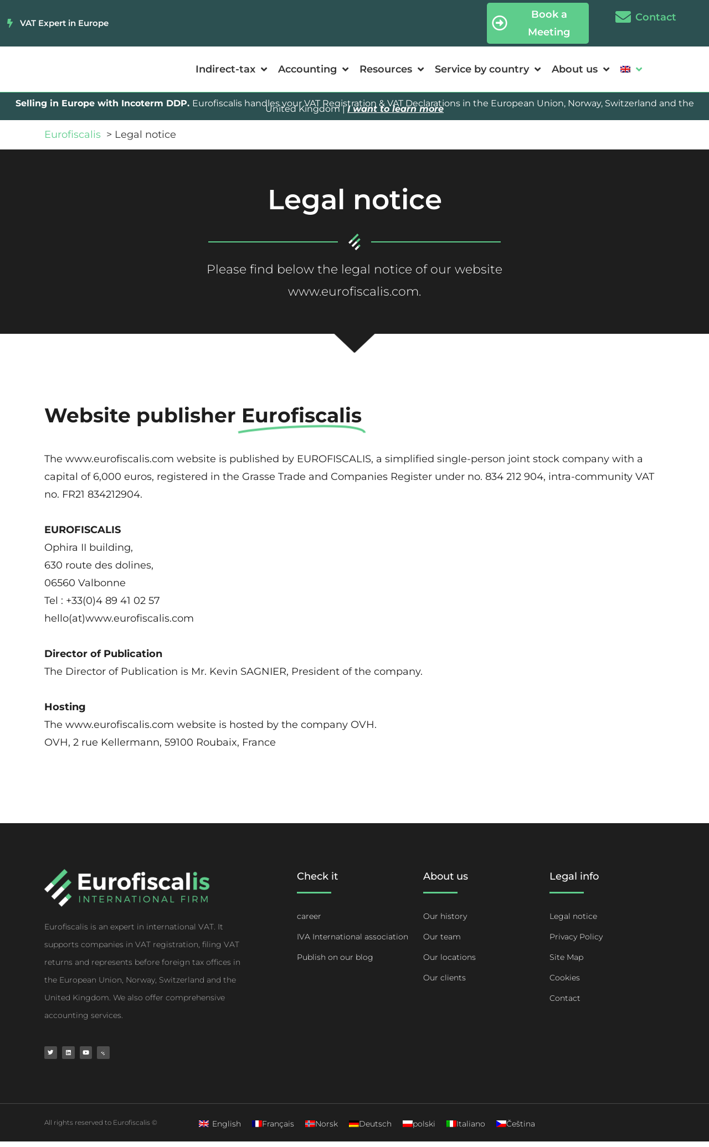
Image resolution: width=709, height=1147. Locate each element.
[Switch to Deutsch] (370, 1129)
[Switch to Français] (273, 1129)
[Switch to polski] (419, 1129)
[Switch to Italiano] (466, 1129)
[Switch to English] (219, 1129)
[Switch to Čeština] (516, 1129)
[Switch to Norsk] (321, 1129)
